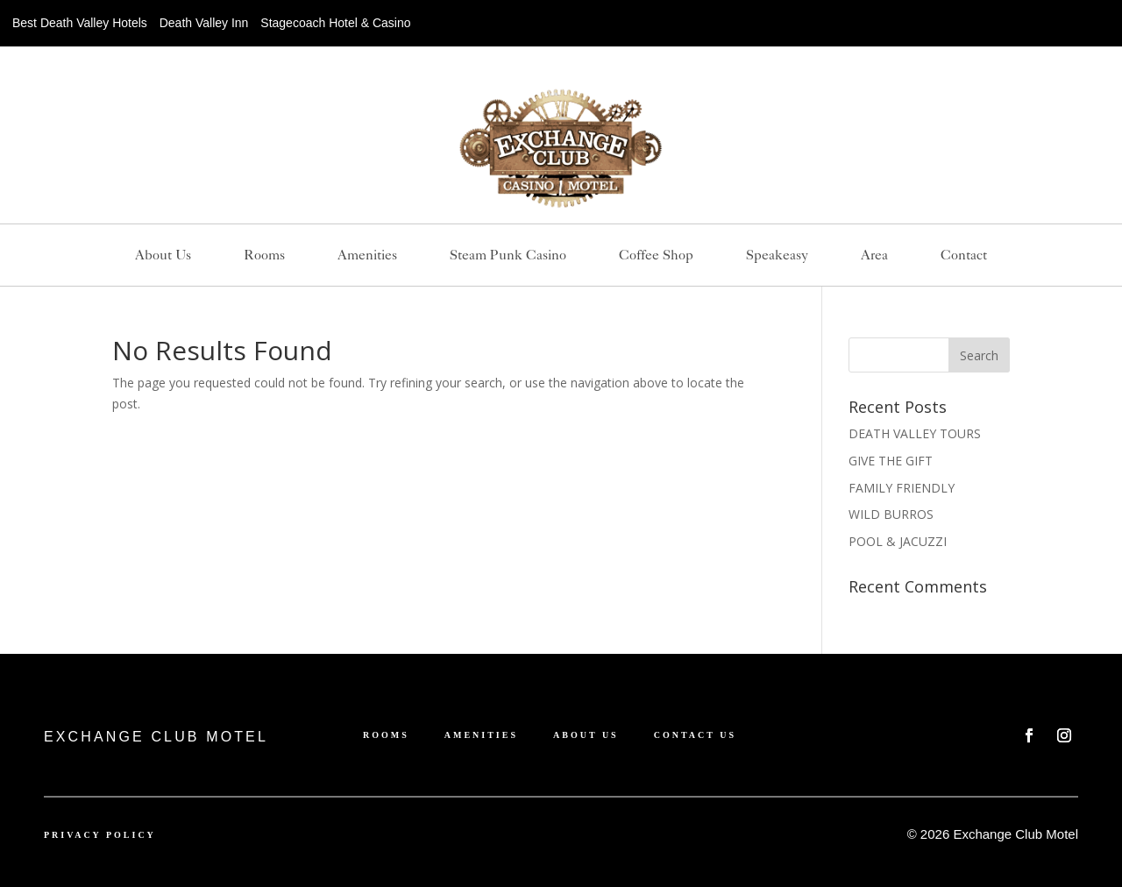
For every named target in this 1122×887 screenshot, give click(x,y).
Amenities (367, 256)
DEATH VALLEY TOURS (915, 433)
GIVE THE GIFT (891, 460)
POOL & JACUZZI (898, 541)
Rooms (264, 256)
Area (874, 256)
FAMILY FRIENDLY (902, 487)
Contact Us (695, 735)
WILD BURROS (891, 514)
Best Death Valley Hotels (79, 23)
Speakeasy (777, 256)
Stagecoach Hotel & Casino (335, 23)
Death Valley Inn (204, 23)
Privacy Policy (100, 835)
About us (163, 256)
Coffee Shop (656, 256)
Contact (964, 256)
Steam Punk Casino (508, 256)
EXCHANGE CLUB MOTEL (156, 736)
